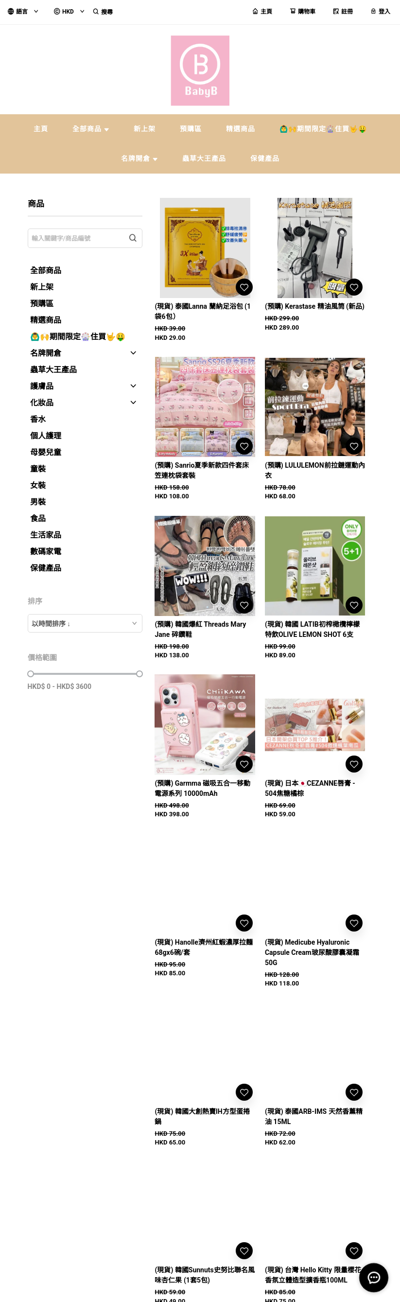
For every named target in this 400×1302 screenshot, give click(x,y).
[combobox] (85, 623)
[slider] (30, 673)
